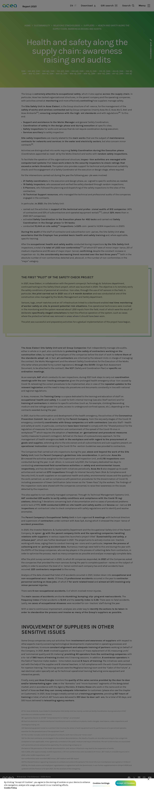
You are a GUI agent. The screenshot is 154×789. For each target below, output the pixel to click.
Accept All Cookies (126, 785)
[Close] (148, 781)
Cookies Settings (101, 785)
